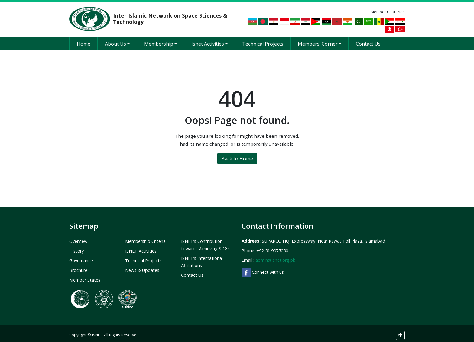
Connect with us (263, 268)
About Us (117, 40)
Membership (160, 40)
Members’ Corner (319, 40)
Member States (84, 276)
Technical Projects (262, 40)
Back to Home (237, 154)
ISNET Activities (141, 247)
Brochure (78, 266)
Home (83, 40)
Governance (81, 257)
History (76, 247)
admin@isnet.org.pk (275, 256)
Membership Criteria (145, 237)
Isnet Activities (209, 40)
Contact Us (368, 40)
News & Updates (142, 266)
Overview (78, 237)
